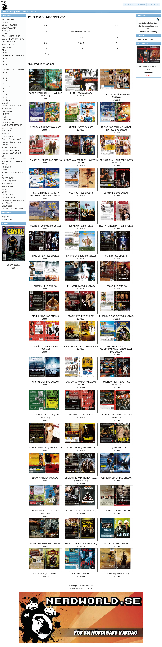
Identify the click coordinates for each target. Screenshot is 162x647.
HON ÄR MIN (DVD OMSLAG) (81, 226)
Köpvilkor (5, 217)
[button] (129, 4)
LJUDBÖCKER (8, 122)
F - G (116, 32)
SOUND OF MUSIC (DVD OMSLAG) (45, 226)
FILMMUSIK (7, 108)
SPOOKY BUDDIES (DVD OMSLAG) (45, 127)
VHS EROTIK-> (8, 197)
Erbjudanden (142, 43)
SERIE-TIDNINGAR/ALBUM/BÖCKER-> (15, 172)
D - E (46, 32)
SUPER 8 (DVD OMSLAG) (116, 256)
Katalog (11, 12)
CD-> (4, 50)
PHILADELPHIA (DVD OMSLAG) (81, 286)
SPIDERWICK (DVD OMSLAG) (45, 574)
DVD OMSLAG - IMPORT (81, 32)
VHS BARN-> (7, 195)
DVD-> (4, 53)
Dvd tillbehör (7, 103)
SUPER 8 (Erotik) (9, 181)
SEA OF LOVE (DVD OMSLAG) (81, 316)
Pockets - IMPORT (9, 159)
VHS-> (4, 192)
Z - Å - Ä (45, 54)
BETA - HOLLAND (9, 25)
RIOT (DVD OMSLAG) (116, 448)
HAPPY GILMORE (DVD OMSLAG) (81, 256)
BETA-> (5, 22)
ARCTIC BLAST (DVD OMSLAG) (45, 382)
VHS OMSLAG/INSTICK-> (13, 200)
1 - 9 (45, 26)
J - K (81, 37)
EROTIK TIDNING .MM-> (12, 106)
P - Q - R (81, 43)
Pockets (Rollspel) (9, 147)
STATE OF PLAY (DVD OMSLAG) (46, 256)
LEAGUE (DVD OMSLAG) (116, 286)
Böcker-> (5, 33)
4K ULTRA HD (8, 19)
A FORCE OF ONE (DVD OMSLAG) (81, 511)
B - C (116, 26)
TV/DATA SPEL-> (9, 186)
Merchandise (7, 128)
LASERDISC (7, 120)
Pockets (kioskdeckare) (11, 139)
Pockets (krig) (7, 145)
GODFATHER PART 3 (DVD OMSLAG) (45, 448)
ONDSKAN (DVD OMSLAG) (45, 286)
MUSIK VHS (7, 131)
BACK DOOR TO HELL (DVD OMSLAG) (81, 346)
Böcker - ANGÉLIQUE (11, 36)
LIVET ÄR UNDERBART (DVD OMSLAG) (116, 226)
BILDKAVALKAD (9, 28)
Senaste (4, 223)
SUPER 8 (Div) (8, 178)
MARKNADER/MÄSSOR (12, 125)
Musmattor (6, 134)
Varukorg (140, 35)
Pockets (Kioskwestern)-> (12, 142)
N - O (46, 43)
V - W (81, 49)
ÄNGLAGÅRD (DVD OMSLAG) (116, 544)
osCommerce (86, 588)
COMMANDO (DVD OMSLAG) (116, 193)
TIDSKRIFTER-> (9, 184)
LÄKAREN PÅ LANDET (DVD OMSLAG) (45, 160)
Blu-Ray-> (6, 31)
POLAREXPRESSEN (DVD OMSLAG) (116, 478)
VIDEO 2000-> (8, 206)
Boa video (88, 586)
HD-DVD (5, 114)
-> (13, 56)
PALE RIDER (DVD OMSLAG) (81, 193)
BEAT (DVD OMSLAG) (81, 574)
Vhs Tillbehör (7, 203)
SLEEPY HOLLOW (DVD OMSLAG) (116, 511)
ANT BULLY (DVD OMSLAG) (81, 127)
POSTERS (6, 167)
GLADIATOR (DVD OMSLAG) (116, 574)
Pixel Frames (7, 136)
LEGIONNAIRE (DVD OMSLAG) (45, 478)
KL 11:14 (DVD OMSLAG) (81, 93)
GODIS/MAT (7, 111)
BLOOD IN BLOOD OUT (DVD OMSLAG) (116, 316)
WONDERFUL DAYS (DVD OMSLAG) (45, 544)
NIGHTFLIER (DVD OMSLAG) (80, 415)
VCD (4, 189)
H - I (45, 37)
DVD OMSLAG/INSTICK (27, 12)
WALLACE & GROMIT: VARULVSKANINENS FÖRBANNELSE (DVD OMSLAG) (116, 349)
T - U (45, 49)
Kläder (4, 117)
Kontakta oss (7, 219)
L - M (116, 37)
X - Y (116, 49)
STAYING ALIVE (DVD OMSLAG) (45, 316)
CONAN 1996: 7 (13, 265)
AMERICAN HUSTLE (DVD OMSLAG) (81, 544)
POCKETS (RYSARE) (11, 150)
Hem (4, 12)
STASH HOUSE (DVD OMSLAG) (81, 448)
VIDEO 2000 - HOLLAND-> (13, 209)
